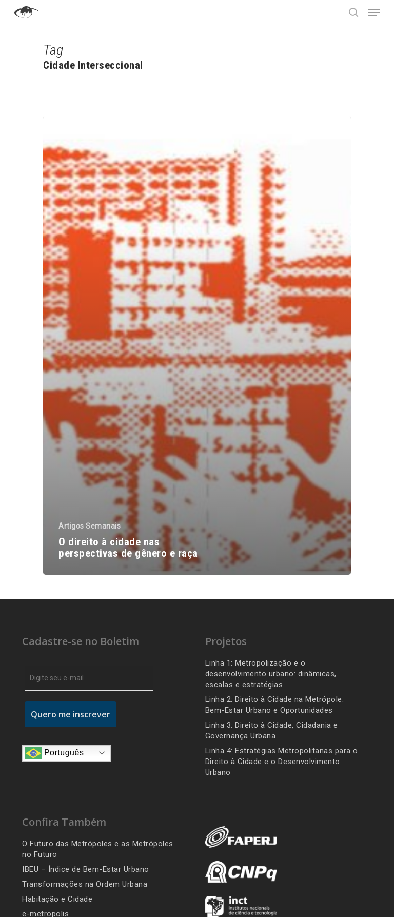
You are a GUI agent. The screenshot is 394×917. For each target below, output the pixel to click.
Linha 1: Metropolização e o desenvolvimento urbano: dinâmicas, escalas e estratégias (271, 673)
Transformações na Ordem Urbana (84, 884)
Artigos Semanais (89, 526)
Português (54, 753)
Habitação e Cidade (57, 899)
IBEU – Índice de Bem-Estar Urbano (85, 869)
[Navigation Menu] (374, 12)
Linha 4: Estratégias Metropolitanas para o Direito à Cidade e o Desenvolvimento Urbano (281, 761)
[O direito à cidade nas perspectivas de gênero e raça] (197, 345)
